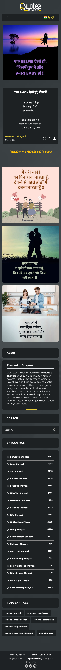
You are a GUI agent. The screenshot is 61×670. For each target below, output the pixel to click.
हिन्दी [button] (49, 17)
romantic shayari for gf (16, 620)
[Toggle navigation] (8, 17)
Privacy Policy (17, 655)
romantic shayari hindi (16, 626)
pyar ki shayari (46, 633)
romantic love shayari (38, 613)
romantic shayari (13, 613)
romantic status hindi (44, 620)
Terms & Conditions (40, 655)
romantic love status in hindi (19, 633)
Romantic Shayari (15, 136)
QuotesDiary (35, 658)
